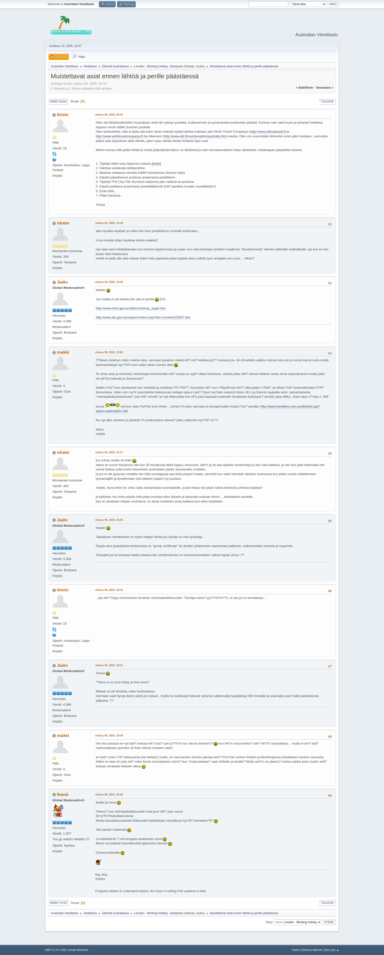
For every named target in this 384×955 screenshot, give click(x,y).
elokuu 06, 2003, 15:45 (109, 519)
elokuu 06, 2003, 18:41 (109, 589)
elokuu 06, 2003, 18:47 (109, 665)
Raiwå (62, 794)
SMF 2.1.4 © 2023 (56, 949)
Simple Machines (78, 949)
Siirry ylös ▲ (331, 949)
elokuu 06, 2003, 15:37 (109, 452)
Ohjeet (296, 949)
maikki (63, 352)
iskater (63, 223)
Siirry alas (58, 101)
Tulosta (327, 101)
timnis (62, 115)
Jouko (200, 66)
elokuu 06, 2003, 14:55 (109, 281)
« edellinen (304, 87)
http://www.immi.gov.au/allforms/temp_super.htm (131, 308)
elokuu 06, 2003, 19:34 (109, 735)
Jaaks (62, 282)
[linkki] (156, 163)
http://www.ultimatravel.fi (268, 131)
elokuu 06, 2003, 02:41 (109, 114)
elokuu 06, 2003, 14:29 (109, 222)
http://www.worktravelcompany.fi (119, 136)
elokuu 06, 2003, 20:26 (109, 794)
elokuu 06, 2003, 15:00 (109, 352)
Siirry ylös (58, 902)
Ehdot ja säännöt (312, 949)
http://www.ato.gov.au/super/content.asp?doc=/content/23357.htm (143, 317)
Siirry (268, 922)
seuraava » (324, 87)
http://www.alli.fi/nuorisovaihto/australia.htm (195, 136)
